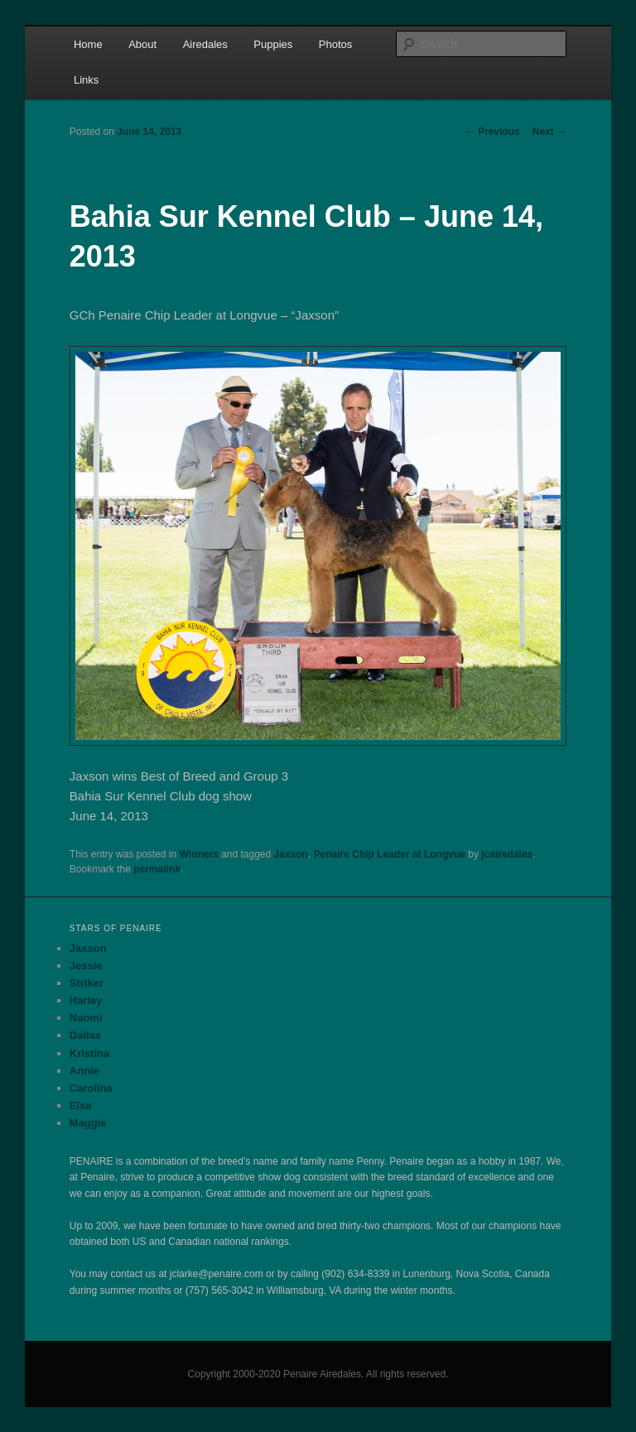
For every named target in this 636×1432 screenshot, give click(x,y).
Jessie (86, 965)
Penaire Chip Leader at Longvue (389, 854)
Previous (492, 131)
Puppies (272, 44)
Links (86, 80)
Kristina (89, 1053)
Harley (86, 1000)
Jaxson (291, 854)
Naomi (86, 1018)
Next (549, 131)
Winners (199, 854)
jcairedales (506, 854)
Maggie (88, 1123)
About (142, 44)
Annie (84, 1070)
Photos (335, 44)
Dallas (85, 1035)
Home (88, 44)
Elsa (81, 1105)
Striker (87, 983)
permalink (157, 869)
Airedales (205, 44)
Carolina (91, 1088)
